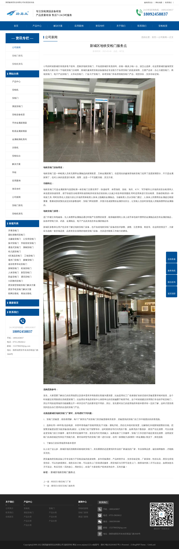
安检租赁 (162, 26)
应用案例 (79, 26)
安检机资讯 (17, 64)
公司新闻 (16, 47)
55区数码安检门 (15, 281)
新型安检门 (26, 272)
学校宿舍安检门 (28, 243)
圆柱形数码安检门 (16, 235)
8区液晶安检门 (15, 256)
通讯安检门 (26, 277)
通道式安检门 (14, 247)
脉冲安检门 (13, 243)
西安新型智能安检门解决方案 (22, 285)
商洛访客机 (26, 293)
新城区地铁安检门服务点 (63, 472)
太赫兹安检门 (14, 239)
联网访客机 (13, 293)
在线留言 (9, 517)
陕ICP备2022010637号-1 (111, 545)
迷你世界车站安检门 (17, 264)
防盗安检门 (13, 277)
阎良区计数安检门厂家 (61, 482)
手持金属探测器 (19, 123)
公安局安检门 (29, 239)
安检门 (15, 98)
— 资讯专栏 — (22, 38)
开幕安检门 (13, 230)
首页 (16, 26)
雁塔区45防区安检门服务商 (63, 486)
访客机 (15, 147)
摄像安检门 (28, 260)
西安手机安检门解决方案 (19, 289)
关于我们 (120, 26)
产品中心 (37, 26)
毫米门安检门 (14, 260)
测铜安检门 (28, 247)
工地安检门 (29, 256)
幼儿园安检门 (14, 251)
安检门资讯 (17, 56)
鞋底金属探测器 (19, 131)
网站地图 (159, 2)
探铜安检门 (13, 268)
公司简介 (9, 508)
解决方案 (58, 26)
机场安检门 (26, 268)
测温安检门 (17, 106)
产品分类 (53, 513)
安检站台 (16, 156)
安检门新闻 (83, 513)
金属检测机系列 (19, 139)
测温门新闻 (83, 517)
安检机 (15, 90)
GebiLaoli (152, 545)
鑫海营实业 (148, 2)
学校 (14, 172)
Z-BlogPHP (135, 545)
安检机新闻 (83, 508)
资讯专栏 (100, 26)
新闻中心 (82, 502)
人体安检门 (13, 272)
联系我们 (168, 2)
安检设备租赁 (18, 114)
